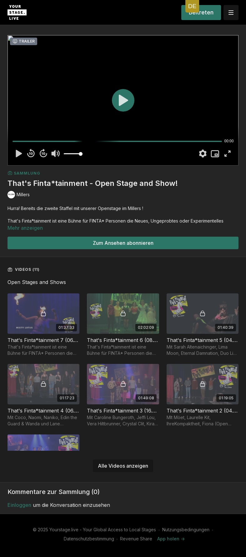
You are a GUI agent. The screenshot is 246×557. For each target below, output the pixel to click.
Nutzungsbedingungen (185, 529)
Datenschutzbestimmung (89, 538)
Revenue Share (136, 538)
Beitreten (201, 12)
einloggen (19, 505)
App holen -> (171, 538)
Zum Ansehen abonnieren (123, 243)
